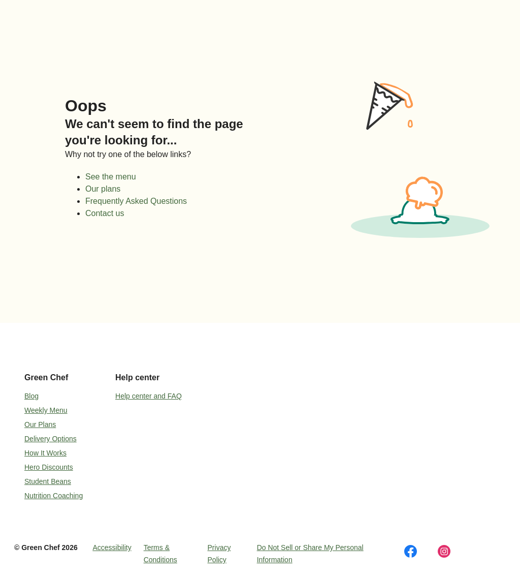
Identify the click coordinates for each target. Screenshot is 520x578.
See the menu (110, 176)
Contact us (104, 213)
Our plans (102, 189)
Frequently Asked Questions (136, 201)
